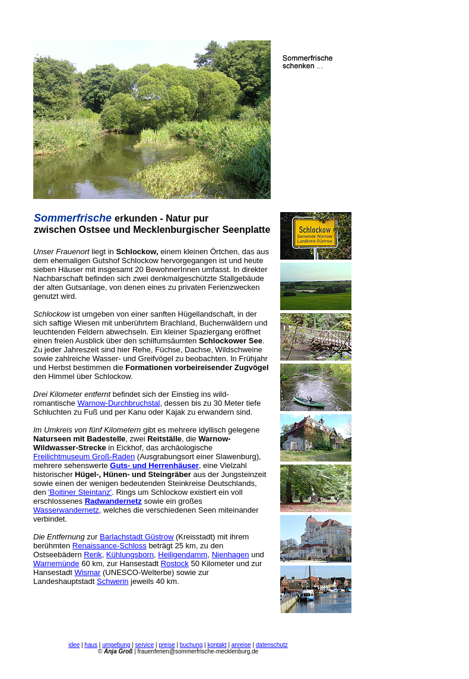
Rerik (93, 554)
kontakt (216, 645)
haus (90, 645)
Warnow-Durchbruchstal (118, 403)
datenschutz (272, 645)
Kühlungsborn (130, 554)
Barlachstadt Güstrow (136, 536)
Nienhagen (230, 554)
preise (167, 645)
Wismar (87, 572)
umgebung (116, 645)
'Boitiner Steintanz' (80, 492)
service (144, 645)
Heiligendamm (182, 554)
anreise (241, 645)
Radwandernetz (113, 501)
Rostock (175, 563)
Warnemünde (56, 563)
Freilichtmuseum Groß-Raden (84, 456)
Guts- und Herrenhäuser (154, 465)
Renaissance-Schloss (109, 545)
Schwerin (112, 581)
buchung (191, 645)
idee (74, 645)
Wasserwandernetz (66, 510)
